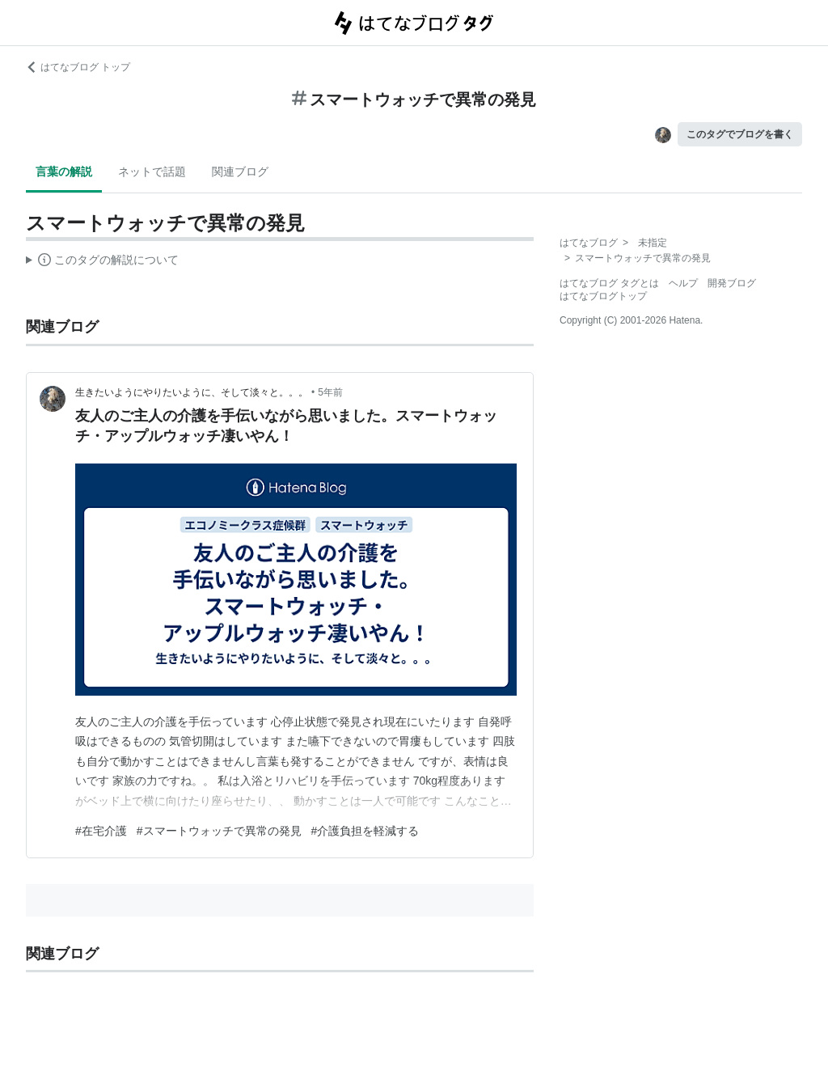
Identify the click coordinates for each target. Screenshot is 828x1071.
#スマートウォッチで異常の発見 (219, 830)
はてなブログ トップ (78, 67)
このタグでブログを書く (739, 134)
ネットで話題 (152, 171)
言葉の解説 (64, 171)
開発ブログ (732, 283)
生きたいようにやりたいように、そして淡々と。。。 (191, 392)
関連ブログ (240, 171)
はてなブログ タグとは (609, 283)
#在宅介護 (101, 830)
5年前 (330, 392)
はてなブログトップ (603, 296)
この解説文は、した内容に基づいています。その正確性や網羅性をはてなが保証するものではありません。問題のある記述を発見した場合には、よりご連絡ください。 (102, 262)
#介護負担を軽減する (365, 830)
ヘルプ (683, 283)
